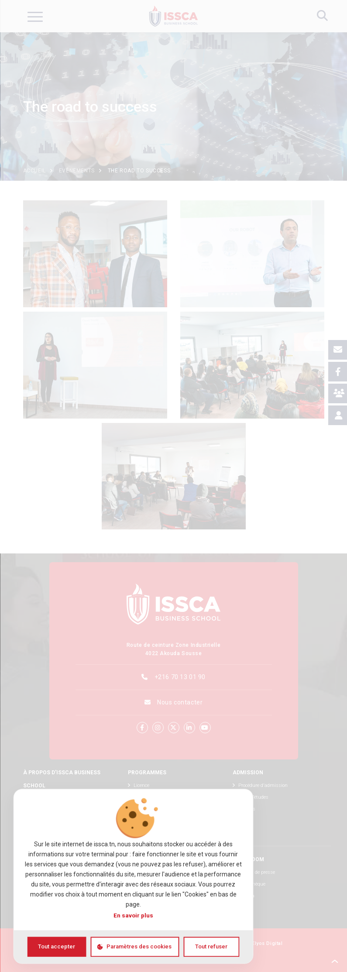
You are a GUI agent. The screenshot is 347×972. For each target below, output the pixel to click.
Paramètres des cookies (139, 946)
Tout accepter (56, 946)
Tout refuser (211, 946)
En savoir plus (133, 915)
